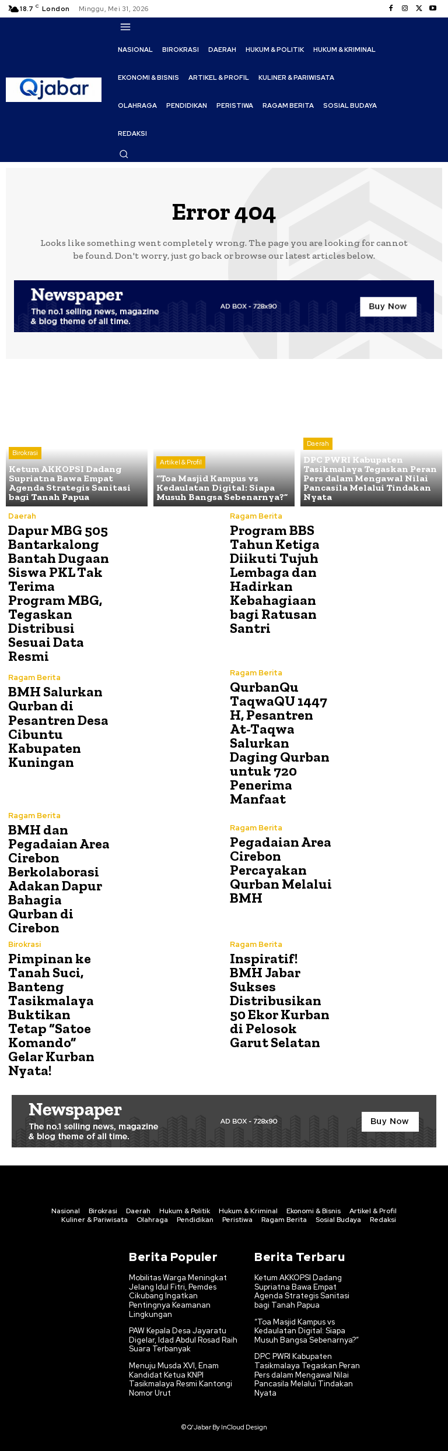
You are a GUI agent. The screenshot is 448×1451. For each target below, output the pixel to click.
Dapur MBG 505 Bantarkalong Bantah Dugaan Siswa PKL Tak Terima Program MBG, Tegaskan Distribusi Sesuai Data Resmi (58, 593)
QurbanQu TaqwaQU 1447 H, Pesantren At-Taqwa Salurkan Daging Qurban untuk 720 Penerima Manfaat (280, 742)
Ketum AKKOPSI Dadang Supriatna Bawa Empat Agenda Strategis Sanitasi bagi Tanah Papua (301, 1291)
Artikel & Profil (181, 462)
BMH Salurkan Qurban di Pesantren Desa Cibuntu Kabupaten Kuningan (58, 726)
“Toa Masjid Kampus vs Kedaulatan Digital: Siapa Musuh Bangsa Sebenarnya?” (306, 1330)
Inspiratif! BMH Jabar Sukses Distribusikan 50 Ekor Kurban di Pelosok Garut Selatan (280, 1000)
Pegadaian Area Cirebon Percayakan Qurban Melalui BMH (281, 869)
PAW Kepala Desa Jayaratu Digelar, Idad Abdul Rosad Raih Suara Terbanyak (183, 1340)
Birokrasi (25, 453)
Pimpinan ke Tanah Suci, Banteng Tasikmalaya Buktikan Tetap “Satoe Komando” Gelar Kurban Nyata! (51, 1014)
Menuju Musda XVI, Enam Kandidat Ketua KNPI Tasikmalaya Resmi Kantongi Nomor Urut (180, 1378)
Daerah (318, 443)
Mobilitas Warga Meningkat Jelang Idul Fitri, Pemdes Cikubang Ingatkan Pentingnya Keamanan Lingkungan (178, 1296)
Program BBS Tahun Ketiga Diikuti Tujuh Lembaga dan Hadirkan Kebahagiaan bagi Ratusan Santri (275, 579)
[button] (123, 154)
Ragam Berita (256, 516)
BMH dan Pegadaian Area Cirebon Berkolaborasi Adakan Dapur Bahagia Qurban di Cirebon (59, 878)
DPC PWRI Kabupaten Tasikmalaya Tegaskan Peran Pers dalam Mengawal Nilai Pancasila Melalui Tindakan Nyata (307, 1374)
